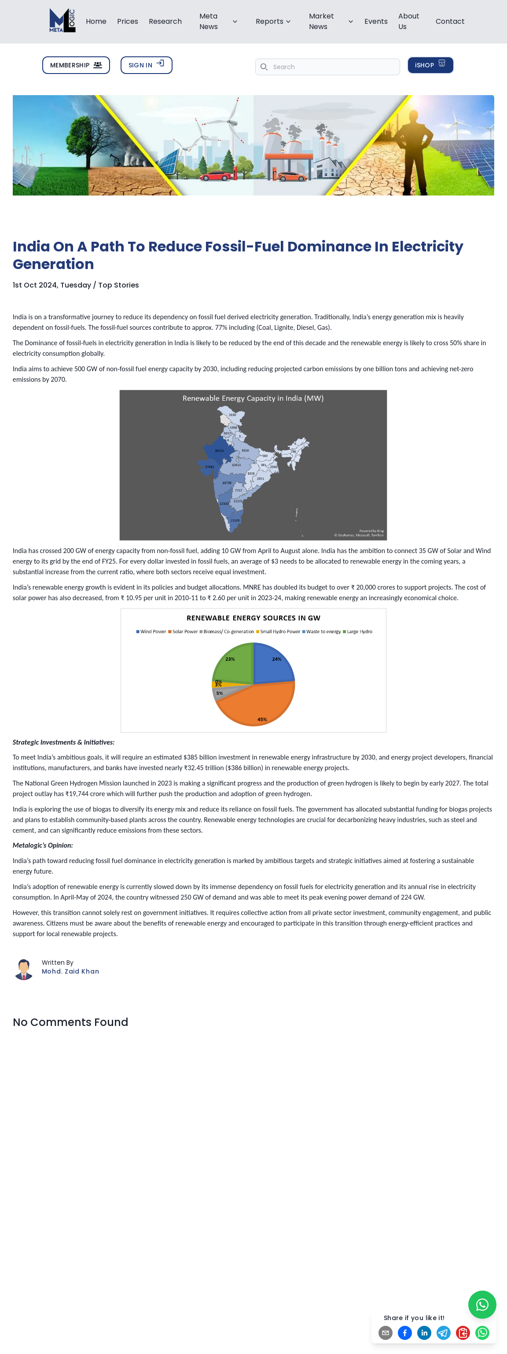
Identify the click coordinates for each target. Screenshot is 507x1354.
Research (165, 21)
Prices (127, 21)
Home (96, 21)
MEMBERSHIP (76, 65)
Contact (450, 21)
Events (376, 21)
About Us (408, 21)
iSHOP (430, 64)
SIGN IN (147, 64)
